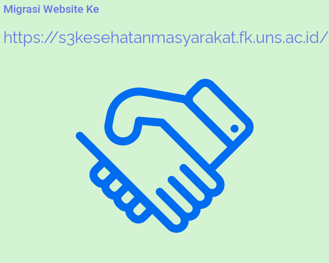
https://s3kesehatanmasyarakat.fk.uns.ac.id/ (166, 37)
